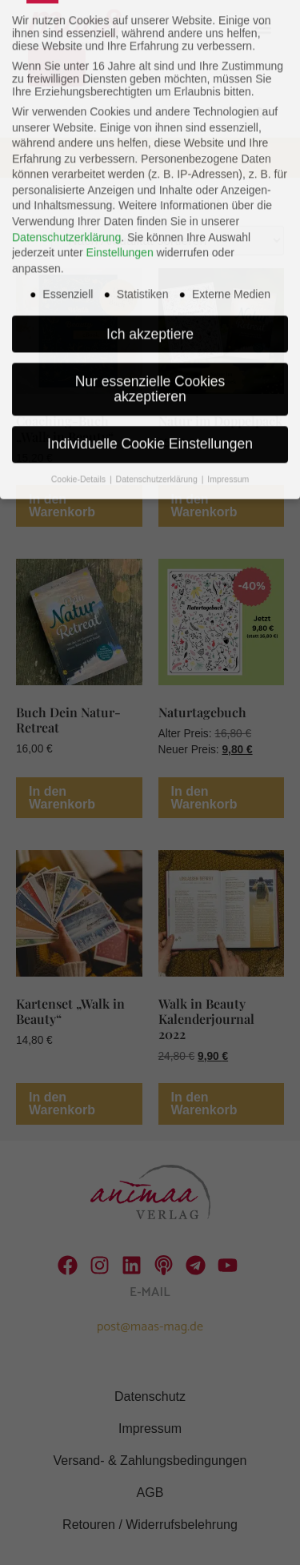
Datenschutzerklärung (66, 141)
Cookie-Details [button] (79, 383)
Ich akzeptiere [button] (150, 239)
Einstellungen (120, 156)
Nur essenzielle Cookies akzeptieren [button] (150, 294)
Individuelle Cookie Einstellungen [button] (150, 348)
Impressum (228, 383)
